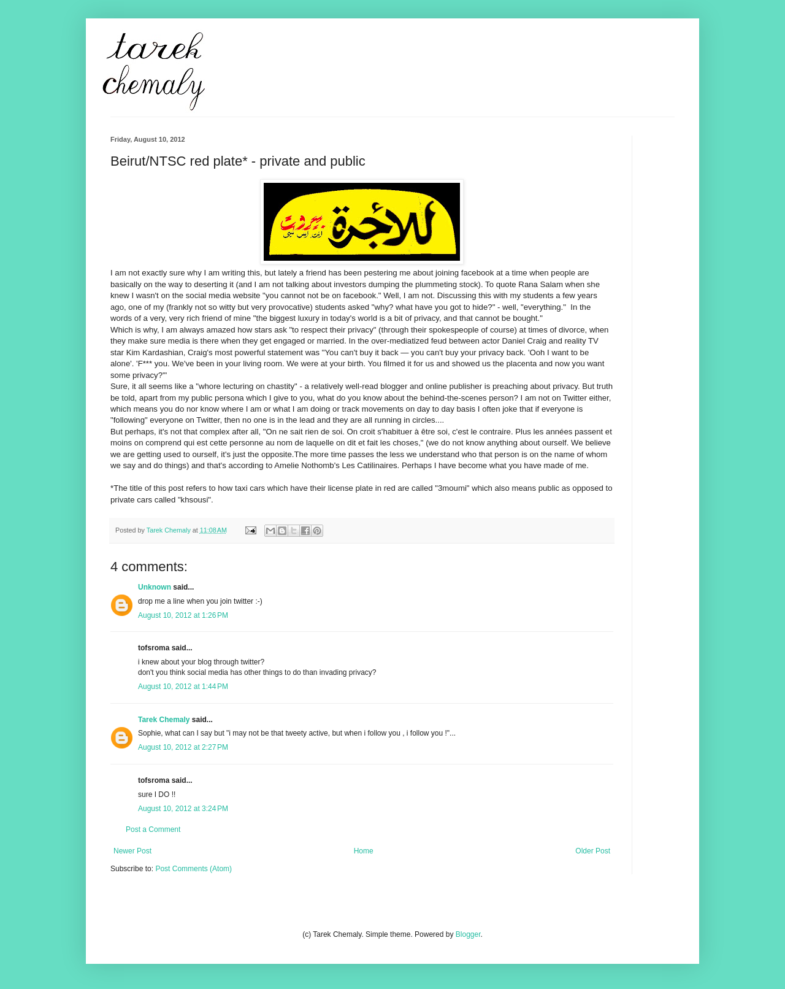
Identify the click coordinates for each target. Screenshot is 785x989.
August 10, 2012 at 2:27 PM (183, 747)
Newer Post (132, 851)
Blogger (468, 934)
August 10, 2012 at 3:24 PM (183, 808)
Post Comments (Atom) (193, 868)
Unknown (154, 587)
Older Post (592, 851)
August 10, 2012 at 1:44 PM (183, 686)
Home (363, 851)
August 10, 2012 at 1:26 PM (183, 615)
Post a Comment (153, 829)
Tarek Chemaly (164, 719)
